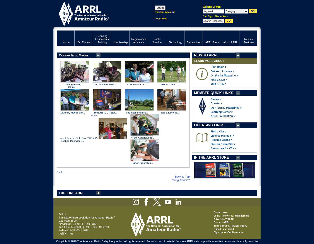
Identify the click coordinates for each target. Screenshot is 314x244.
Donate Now (221, 212)
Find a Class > (219, 131)
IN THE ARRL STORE (211, 157)
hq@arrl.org (66, 233)
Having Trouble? (180, 180)
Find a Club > (219, 79)
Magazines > (234, 107)
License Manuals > (222, 135)
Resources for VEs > (223, 148)
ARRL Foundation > (223, 116)
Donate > (216, 103)
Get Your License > (222, 71)
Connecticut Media (73, 55)
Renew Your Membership (235, 215)
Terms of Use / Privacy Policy (230, 225)
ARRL (99, 13)
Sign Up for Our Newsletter (229, 232)
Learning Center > (222, 112)
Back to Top (182, 176)
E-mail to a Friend (224, 229)
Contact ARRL (222, 222)
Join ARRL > (218, 83)
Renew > (216, 99)
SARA (93, 115)
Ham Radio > (219, 67)
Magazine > (224, 75)
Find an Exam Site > (223, 144)
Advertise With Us (224, 219)
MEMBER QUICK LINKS (213, 93)
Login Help (161, 18)
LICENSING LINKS (209, 125)
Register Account (165, 12)
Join (216, 215)
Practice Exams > (221, 139)
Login (160, 7)
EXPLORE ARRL (71, 193)
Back (60, 172)
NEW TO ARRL (206, 55)
